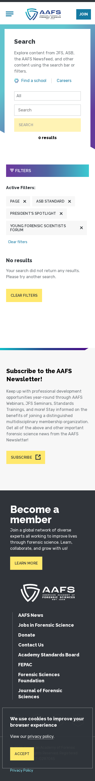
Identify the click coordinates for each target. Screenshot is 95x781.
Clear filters (17, 242)
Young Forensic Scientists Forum (38, 228)
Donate (26, 635)
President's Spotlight (33, 213)
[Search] (47, 110)
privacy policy (40, 736)
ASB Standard (50, 201)
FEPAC (25, 664)
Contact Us (31, 644)
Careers (64, 80)
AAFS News (30, 615)
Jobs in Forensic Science (46, 625)
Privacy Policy (21, 771)
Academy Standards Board (48, 654)
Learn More (26, 563)
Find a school (33, 80)
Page (15, 201)
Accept (22, 754)
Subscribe (21, 457)
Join (83, 14)
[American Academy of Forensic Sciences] (43, 14)
